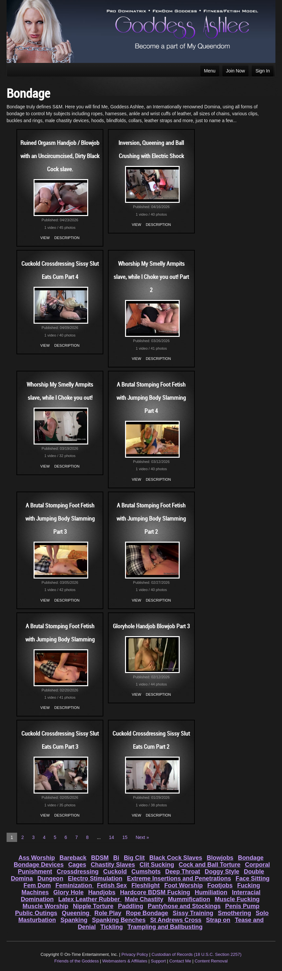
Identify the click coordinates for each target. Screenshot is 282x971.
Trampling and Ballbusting (164, 927)
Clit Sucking (157, 864)
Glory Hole (68, 892)
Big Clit (134, 857)
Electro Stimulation (95, 878)
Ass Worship (36, 857)
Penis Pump (242, 906)
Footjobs (220, 885)
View (45, 238)
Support (158, 960)
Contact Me (180, 960)
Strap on (218, 920)
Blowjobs (220, 857)
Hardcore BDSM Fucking (155, 892)
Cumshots (146, 871)
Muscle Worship (45, 906)
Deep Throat (182, 871)
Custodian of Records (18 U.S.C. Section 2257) (197, 954)
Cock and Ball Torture (210, 864)
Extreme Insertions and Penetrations (179, 878)
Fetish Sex (112, 885)
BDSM (100, 857)
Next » (142, 837)
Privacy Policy (134, 954)
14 (111, 837)
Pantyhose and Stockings (184, 906)
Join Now (235, 70)
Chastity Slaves (113, 864)
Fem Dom (37, 885)
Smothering (234, 913)
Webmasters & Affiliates (124, 960)
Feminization (74, 885)
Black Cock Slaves (175, 857)
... (99, 837)
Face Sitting (252, 878)
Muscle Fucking (237, 899)
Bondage (251, 857)
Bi (116, 857)
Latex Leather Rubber (89, 899)
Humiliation (211, 892)
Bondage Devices (39, 864)
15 (125, 837)
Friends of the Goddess (76, 960)
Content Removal (210, 960)
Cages (77, 864)
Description (66, 238)
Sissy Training (193, 913)
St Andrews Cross (175, 920)
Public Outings (36, 913)
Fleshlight (145, 885)
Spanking (74, 920)
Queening (76, 913)
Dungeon (50, 878)
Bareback (73, 857)
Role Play (107, 913)
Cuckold (115, 871)
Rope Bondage (147, 913)
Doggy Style (222, 871)
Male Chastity (144, 899)
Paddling (130, 906)
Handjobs (101, 892)
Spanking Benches (119, 920)
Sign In (262, 70)
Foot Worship (183, 885)
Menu (210, 70)
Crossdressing (77, 871)
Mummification (189, 899)
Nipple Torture (93, 906)
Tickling (111, 927)
